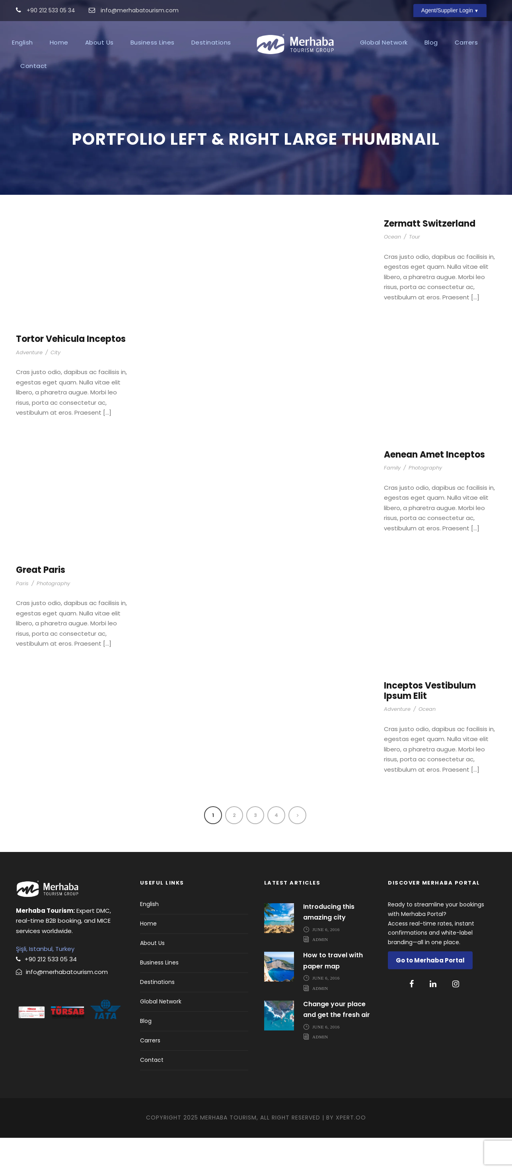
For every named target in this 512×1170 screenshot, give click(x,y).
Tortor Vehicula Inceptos (71, 371)
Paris (22, 615)
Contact (33, 66)
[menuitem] (22, 44)
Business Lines (152, 42)
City (55, 384)
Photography (425, 500)
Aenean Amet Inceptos (434, 487)
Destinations (211, 42)
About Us (99, 42)
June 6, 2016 (326, 961)
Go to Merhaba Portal (430, 993)
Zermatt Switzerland (429, 256)
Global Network (384, 42)
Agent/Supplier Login (447, 10)
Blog (431, 42)
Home (59, 42)
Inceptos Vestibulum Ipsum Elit (430, 723)
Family (392, 500)
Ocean (392, 269)
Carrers (466, 42)
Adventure (29, 384)
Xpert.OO (351, 1150)
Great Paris (40, 602)
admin (320, 971)
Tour (414, 269)
